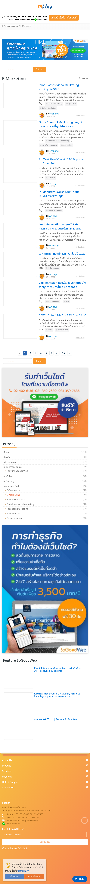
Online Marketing (49, 108)
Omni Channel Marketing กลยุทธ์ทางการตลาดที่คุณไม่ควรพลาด (60, 124)
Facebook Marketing (18, 509)
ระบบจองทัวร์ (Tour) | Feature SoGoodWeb (56, 719)
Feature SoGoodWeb (18, 471)
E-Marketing (14, 495)
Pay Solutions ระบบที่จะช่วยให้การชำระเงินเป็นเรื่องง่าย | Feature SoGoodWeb (57, 670)
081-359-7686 (40, 16)
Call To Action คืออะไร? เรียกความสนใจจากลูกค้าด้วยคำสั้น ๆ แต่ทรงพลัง (62, 285)
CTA (67, 301)
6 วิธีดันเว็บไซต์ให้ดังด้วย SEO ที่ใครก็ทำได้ (62, 315)
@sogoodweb (42, 19)
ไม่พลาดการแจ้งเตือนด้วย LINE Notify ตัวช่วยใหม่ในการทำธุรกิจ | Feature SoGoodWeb (57, 695)
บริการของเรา (9, 462)
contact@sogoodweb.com (24, 19)
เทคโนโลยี (7, 476)
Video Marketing (55, 103)
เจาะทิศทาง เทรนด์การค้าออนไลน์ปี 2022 (62, 254)
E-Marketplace (15, 513)
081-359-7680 (24, 16)
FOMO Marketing (55, 210)
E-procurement (15, 518)
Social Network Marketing (21, 504)
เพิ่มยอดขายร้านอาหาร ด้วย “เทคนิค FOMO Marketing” (59, 194)
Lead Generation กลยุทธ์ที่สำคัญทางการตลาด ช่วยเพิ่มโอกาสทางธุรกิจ (60, 227)
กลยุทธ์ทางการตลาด (49, 145)
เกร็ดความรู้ (8, 481)
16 (63, 353)
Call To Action (53, 301)
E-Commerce (53, 268)
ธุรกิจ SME (72, 103)
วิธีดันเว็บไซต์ (63, 330)
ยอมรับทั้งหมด (34, 876)
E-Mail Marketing (17, 499)
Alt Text (51, 178)
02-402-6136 (10, 16)
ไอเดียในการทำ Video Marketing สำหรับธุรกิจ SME (59, 87)
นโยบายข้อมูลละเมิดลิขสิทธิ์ (14, 848)
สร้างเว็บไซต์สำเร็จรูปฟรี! (64, 18)
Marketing (67, 145)
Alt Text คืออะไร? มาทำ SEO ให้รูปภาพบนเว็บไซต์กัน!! (61, 161)
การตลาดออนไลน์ (11, 486)
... (57, 353)
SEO (50, 330)
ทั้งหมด (6, 452)
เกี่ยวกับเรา (8, 457)
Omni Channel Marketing (58, 141)
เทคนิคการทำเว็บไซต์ (12, 467)
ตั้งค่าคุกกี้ (14, 876)
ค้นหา (39, 69)
